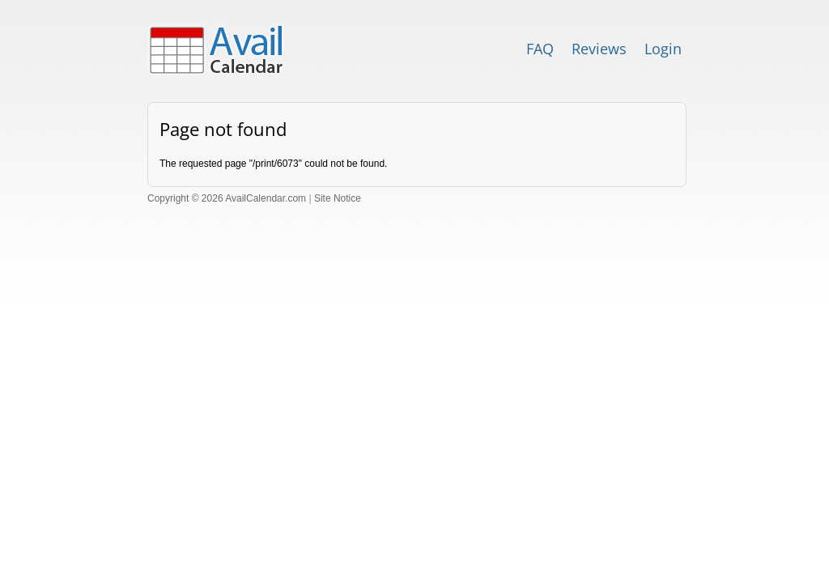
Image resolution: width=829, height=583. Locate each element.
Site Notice (337, 198)
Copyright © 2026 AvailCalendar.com (226, 198)
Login (663, 48)
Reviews (599, 48)
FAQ (540, 48)
